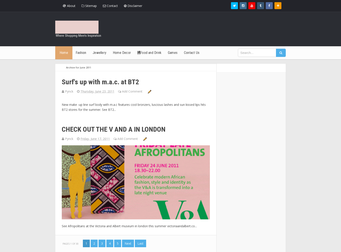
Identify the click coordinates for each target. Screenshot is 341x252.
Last (140, 243)
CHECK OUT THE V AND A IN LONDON (113, 129)
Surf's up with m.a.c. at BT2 (100, 82)
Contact (110, 6)
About (69, 6)
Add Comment (132, 91)
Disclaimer (133, 6)
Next (128, 243)
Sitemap (89, 6)
